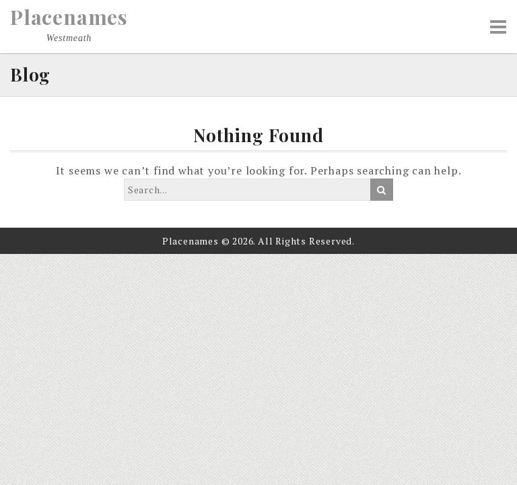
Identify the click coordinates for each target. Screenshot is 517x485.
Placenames (69, 17)
